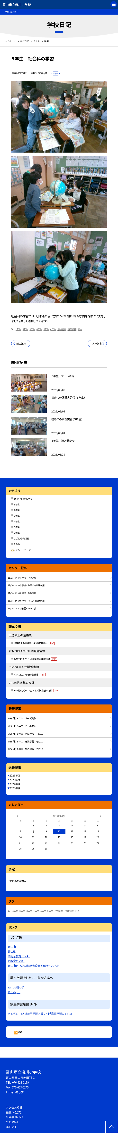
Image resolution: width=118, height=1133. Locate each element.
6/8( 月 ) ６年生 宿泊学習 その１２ (26, 741)
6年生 (53, 329)
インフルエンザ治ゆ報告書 (30, 674)
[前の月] (17, 815)
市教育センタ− (16, 961)
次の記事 (97, 343)
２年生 (17, 510)
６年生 (17, 532)
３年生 (17, 515)
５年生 (17, 527)
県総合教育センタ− (19, 956)
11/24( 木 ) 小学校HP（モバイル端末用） (26, 585)
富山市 (12, 947)
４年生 (17, 521)
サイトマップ (16, 1092)
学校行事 (61, 329)
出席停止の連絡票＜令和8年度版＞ (34, 643)
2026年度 (14, 775)
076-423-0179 (20, 1082)
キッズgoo (14, 992)
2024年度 (14, 784)
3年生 (32, 329)
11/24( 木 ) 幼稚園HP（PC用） (22, 608)
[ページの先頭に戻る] (112, 1127)
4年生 (39, 329)
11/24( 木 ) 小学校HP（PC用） (22, 577)
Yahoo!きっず (16, 987)
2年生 (25, 329)
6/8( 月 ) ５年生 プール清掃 (22, 726)
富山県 (12, 951)
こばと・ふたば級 (21, 538)
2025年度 (14, 780)
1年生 (18, 329)
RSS (20, 1032)
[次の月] (100, 815)
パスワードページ (21, 549)
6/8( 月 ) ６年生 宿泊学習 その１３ (26, 733)
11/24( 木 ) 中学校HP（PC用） (22, 593)
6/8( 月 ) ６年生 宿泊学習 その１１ (26, 749)
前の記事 (21, 343)
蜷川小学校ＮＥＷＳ (23, 498)
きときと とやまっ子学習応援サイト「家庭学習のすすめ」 (40, 1013)
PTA (80, 329)
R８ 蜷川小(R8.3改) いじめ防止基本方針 (37, 690)
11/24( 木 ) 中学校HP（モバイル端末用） (26, 601)
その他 (17, 544)
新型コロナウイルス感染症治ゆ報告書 (35, 659)
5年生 (46, 329)
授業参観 (72, 329)
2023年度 (14, 788)
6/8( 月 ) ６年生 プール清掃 (22, 718)
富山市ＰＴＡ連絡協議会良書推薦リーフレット (33, 966)
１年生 (17, 504)
